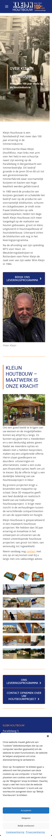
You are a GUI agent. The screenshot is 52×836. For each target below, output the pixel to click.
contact (31, 551)
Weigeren (26, 818)
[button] (47, 736)
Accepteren (26, 810)
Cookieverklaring (15, 832)
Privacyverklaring (35, 832)
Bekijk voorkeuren (26, 826)
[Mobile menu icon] (6, 6)
